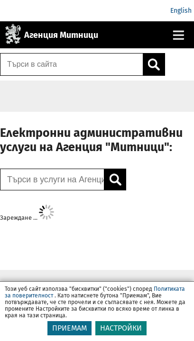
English (181, 11)
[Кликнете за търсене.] (154, 64)
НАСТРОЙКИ (121, 333)
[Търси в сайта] (71, 64)
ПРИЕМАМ (69, 333)
